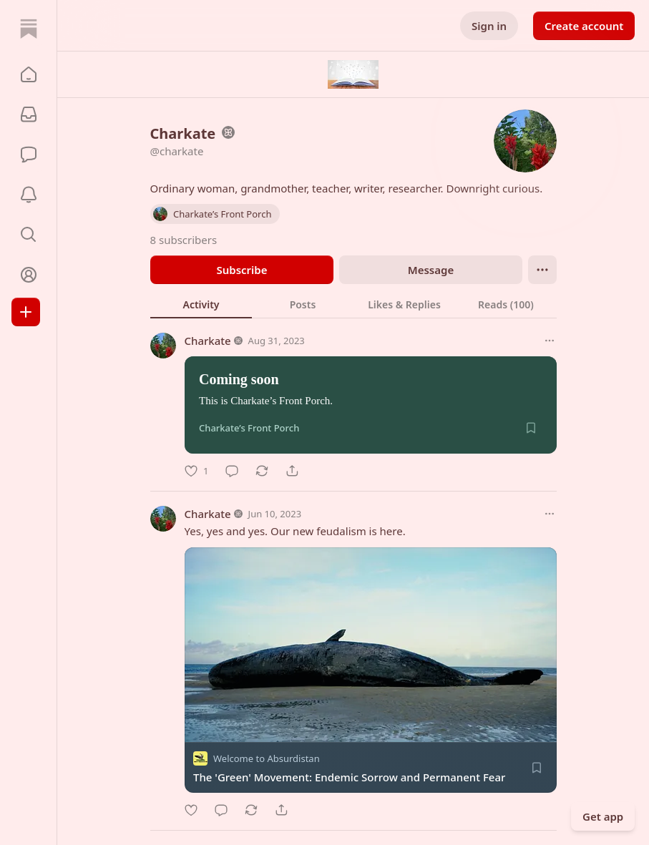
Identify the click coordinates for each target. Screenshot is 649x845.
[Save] (530, 427)
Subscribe (241, 270)
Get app (602, 816)
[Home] (28, 28)
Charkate (208, 340)
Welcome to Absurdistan (266, 758)
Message (430, 270)
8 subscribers (184, 240)
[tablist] (353, 304)
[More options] (549, 340)
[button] (28, 74)
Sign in (489, 26)
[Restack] (262, 470)
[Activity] (28, 194)
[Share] (292, 470)
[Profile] (28, 275)
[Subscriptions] (28, 114)
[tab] (201, 304)
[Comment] (232, 470)
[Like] (196, 470)
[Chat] (28, 154)
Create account (584, 26)
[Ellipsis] (542, 269)
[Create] (25, 312)
